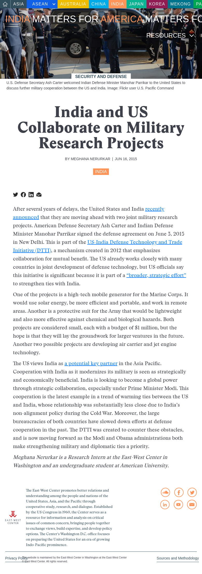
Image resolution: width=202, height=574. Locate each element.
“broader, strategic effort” (156, 275)
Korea (157, 4)
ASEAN (40, 4)
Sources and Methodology (178, 558)
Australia (73, 4)
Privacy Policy (16, 558)
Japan (136, 4)
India (117, 4)
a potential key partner (91, 363)
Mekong (180, 4)
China (99, 4)
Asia (18, 4)
